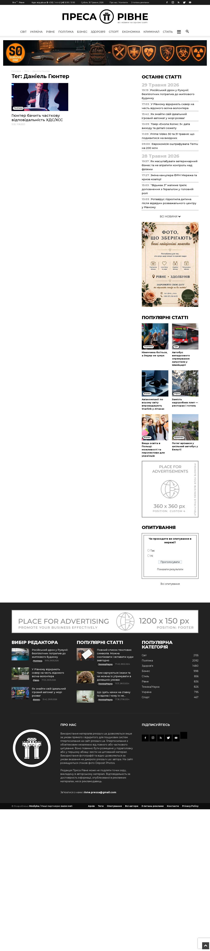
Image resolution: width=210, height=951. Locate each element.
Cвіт (23, 31)
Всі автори (131, 806)
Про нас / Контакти (119, 2)
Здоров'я (98, 31)
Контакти (173, 806)
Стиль (168, 31)
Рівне (50, 31)
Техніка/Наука (150, 686)
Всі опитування (170, 583)
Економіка (131, 31)
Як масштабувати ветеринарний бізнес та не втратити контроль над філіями (170, 165)
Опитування (114, 806)
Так (152, 550)
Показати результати (170, 569)
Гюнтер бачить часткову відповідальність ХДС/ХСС (37, 117)
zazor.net (66, 806)
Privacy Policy (190, 806)
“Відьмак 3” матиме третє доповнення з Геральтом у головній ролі (168, 189)
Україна (36, 31)
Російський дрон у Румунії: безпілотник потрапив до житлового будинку (168, 94)
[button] (178, 32)
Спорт (114, 31)
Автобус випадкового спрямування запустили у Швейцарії (181, 358)
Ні (151, 555)
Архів (91, 806)
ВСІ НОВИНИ (170, 216)
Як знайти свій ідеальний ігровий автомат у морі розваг (49, 692)
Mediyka (34, 806)
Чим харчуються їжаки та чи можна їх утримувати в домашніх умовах (114, 676)
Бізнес (82, 31)
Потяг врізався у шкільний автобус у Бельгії (185, 446)
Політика (66, 31)
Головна (16, 71)
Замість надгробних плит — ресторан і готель (185, 402)
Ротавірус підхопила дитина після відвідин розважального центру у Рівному (169, 203)
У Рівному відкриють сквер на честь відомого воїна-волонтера (48, 673)
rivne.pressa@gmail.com (100, 792)
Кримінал (151, 31)
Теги (26, 71)
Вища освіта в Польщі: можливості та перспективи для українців (153, 449)
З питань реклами (140, 2)
